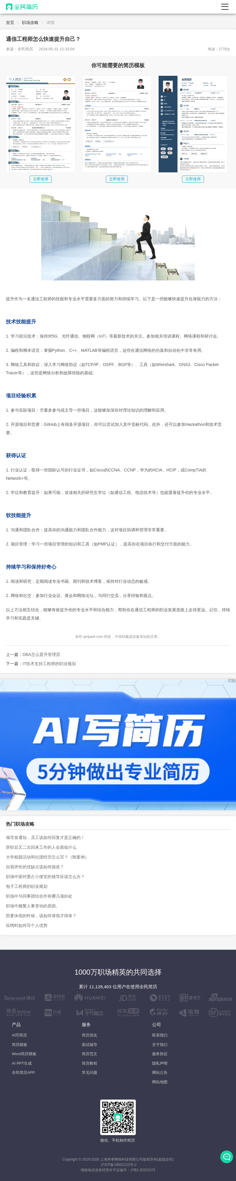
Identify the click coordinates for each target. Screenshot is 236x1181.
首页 (10, 22)
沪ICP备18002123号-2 (118, 1165)
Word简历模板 (24, 1054)
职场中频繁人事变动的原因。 (33, 906)
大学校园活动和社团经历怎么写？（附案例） (47, 857)
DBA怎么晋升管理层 (41, 654)
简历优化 (89, 1035)
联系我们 (160, 1035)
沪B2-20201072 (142, 1170)
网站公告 (160, 1072)
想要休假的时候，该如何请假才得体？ (41, 915)
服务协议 (160, 1054)
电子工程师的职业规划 (26, 886)
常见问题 (89, 1072)
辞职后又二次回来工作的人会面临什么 (41, 847)
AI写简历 (19, 1035)
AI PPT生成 (22, 1063)
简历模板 (19, 1044)
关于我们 (160, 1044)
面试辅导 (89, 1044)
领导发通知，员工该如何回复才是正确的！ (45, 837)
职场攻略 (30, 22)
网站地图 (160, 1082)
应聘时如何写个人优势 (26, 925)
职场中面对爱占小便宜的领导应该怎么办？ (45, 876)
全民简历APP (23, 1072)
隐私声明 (160, 1063)
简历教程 (89, 1063)
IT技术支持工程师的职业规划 (49, 663)
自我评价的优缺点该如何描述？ (35, 866)
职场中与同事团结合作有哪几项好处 (39, 896)
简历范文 (89, 1054)
